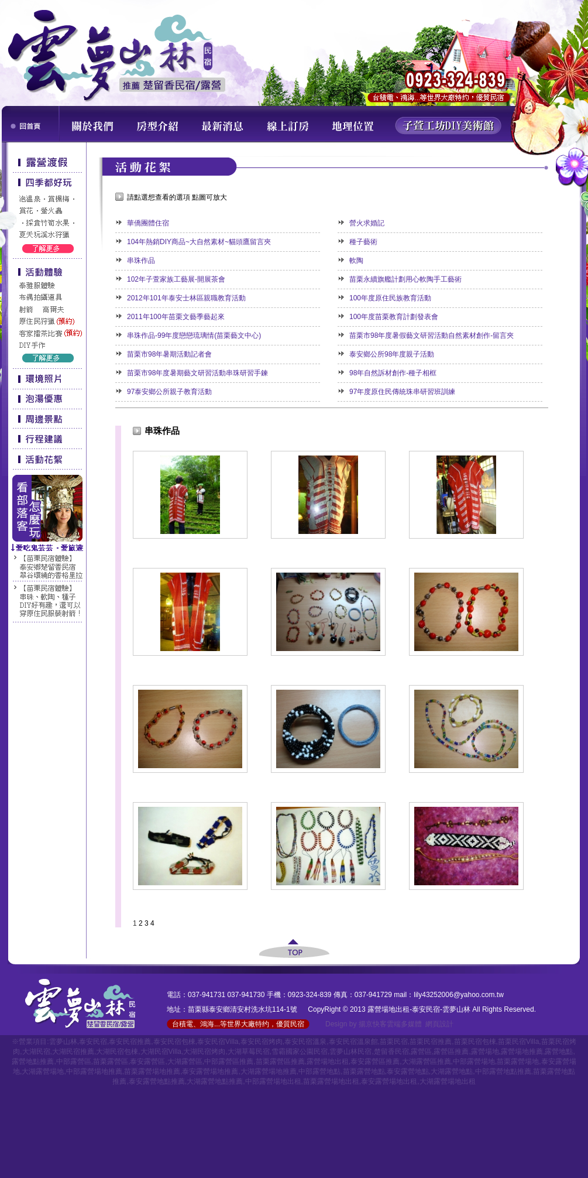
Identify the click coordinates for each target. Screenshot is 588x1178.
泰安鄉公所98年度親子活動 (391, 354)
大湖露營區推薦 (426, 1061)
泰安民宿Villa (217, 1041)
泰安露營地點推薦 (157, 1081)
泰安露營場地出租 (389, 1081)
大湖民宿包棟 (117, 1051)
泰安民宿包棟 (174, 1041)
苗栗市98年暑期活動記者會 (169, 354)
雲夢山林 (63, 1041)
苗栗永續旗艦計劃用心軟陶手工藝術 (405, 279)
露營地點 (559, 1051)
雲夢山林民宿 (350, 1051)
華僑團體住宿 (148, 223)
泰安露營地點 (408, 1071)
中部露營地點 (319, 1071)
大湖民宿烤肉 (204, 1051)
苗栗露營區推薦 (280, 1061)
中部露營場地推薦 (94, 1071)
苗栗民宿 (394, 1041)
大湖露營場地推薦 (268, 1071)
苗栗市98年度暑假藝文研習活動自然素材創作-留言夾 (431, 335)
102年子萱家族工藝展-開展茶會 (176, 279)
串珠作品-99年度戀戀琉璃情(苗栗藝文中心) (194, 335)
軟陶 (356, 260)
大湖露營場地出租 (447, 1081)
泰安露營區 (147, 1061)
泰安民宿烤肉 (261, 1041)
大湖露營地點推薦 (215, 1081)
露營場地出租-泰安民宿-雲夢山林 (418, 1009)
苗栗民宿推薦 (431, 1041)
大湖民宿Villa (160, 1051)
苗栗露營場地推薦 (152, 1071)
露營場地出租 (328, 1061)
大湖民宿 (36, 1051)
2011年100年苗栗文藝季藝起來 (176, 317)
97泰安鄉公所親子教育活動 (169, 392)
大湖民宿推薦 (73, 1051)
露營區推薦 (451, 1051)
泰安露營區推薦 (375, 1061)
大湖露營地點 (452, 1071)
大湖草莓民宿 (249, 1051)
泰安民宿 (93, 1041)
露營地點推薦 (33, 1061)
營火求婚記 (366, 223)
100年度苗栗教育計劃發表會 (393, 317)
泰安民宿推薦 (130, 1041)
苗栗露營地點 (364, 1071)
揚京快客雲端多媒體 (390, 1024)
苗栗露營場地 (518, 1061)
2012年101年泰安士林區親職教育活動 (186, 298)
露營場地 (485, 1051)
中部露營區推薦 (228, 1061)
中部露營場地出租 (273, 1081)
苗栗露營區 (110, 1061)
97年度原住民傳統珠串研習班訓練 (402, 392)
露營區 (421, 1051)
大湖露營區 (184, 1061)
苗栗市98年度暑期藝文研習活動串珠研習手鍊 (197, 373)
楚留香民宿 (391, 1051)
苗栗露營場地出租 (331, 1081)
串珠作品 (141, 260)
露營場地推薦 (522, 1051)
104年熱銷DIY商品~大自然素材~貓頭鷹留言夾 (199, 242)
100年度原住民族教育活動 (390, 298)
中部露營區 (73, 1061)
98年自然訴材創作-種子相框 (392, 373)
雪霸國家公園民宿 (299, 1051)
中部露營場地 (474, 1061)
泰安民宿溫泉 (305, 1041)
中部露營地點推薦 (503, 1071)
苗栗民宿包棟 (475, 1041)
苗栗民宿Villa (518, 1041)
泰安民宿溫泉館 (353, 1041)
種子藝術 (363, 242)
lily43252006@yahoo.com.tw (459, 995)
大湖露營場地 (43, 1071)
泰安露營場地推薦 (210, 1071)
